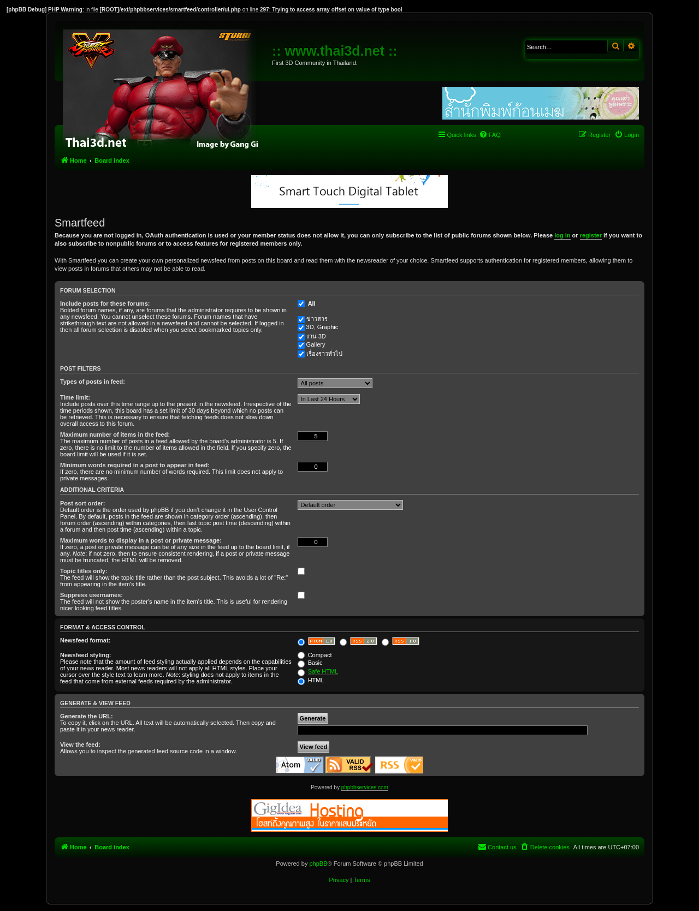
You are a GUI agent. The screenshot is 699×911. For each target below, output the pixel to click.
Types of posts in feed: (92, 381)
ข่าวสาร (317, 318)
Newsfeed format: (85, 640)
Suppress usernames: (91, 595)
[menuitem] (490, 134)
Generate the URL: (86, 716)
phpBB (318, 863)
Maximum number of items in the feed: (115, 434)
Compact (315, 655)
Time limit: (75, 397)
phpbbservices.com (364, 787)
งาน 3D (316, 336)
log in (562, 235)
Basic (310, 662)
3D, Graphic (322, 327)
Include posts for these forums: (105, 303)
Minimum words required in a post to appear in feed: (135, 465)
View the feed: (80, 744)
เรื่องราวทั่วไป (324, 353)
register (591, 235)
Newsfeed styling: (85, 655)
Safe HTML (323, 671)
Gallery (315, 344)
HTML (311, 680)
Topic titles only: (84, 571)
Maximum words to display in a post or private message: (141, 540)
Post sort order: (82, 503)
